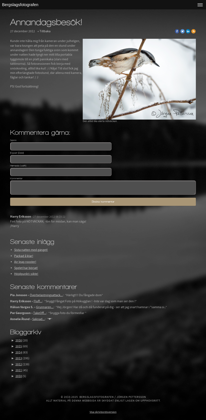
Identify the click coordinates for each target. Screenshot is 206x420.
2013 (18, 358)
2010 (18, 376)
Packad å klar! (23, 256)
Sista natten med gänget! (31, 250)
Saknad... (38, 319)
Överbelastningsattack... (46, 295)
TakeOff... (39, 313)
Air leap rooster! (25, 262)
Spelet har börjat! (26, 268)
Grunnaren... (45, 307)
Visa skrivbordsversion (103, 412)
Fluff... (38, 301)
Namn (13, 140)
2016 (18, 340)
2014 (18, 352)
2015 (18, 346)
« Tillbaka (44, 31)
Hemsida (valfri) (18, 165)
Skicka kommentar (103, 201)
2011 (18, 370)
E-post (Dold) (17, 153)
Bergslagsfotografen (20, 4)
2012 (18, 364)
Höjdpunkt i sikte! (26, 274)
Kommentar (16, 178)
